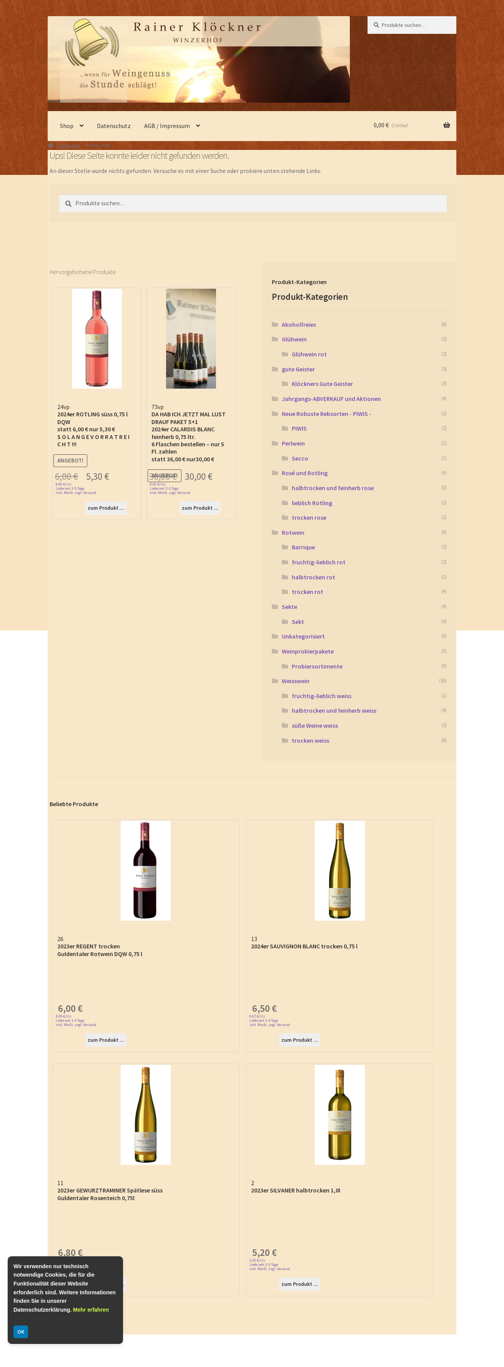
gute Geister (298, 369)
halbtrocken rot (313, 577)
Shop (66, 126)
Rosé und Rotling (305, 473)
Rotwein (293, 532)
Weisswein (295, 681)
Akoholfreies (299, 324)
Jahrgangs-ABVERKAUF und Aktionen (331, 398)
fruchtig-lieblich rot (319, 562)
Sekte (289, 606)
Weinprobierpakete (308, 651)
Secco (300, 458)
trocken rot (307, 591)
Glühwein (294, 339)
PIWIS (299, 428)
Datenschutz (114, 126)
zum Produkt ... (106, 507)
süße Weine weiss (315, 725)
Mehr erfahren (91, 1310)
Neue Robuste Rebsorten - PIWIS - (326, 413)
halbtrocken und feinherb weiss (334, 710)
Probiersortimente (317, 666)
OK (20, 1331)
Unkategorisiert (303, 636)
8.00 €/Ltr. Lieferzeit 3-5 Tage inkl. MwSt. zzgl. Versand (76, 488)
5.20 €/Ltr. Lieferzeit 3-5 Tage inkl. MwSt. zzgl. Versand (270, 1264)
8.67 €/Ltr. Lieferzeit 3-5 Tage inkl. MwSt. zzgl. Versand (270, 1020)
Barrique (303, 547)
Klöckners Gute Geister (322, 383)
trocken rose (309, 517)
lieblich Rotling (312, 503)
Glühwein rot (309, 354)
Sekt (298, 621)
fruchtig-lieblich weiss (321, 696)
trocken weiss (310, 740)
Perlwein (293, 443)
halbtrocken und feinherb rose (333, 488)
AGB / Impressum (167, 126)
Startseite (68, 145)
